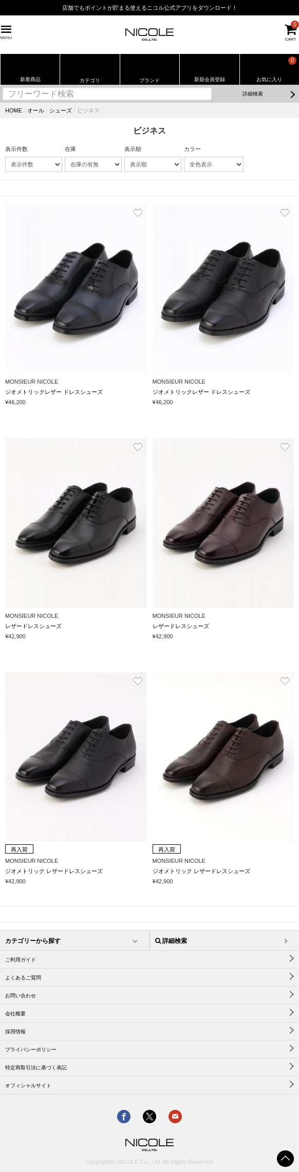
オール (35, 110)
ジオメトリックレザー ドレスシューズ (54, 392)
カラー (192, 149)
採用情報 (15, 1031)
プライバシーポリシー (31, 1049)
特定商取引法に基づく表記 (36, 1067)
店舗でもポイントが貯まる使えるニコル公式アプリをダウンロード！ (149, 8)
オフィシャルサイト (28, 1085)
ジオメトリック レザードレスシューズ (54, 871)
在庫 (70, 149)
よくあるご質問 (23, 977)
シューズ (60, 110)
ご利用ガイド (20, 959)
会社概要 (15, 1013)
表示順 (132, 149)
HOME (13, 110)
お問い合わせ (20, 995)
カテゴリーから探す (33, 940)
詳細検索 (252, 94)
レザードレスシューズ (33, 626)
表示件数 (16, 149)
